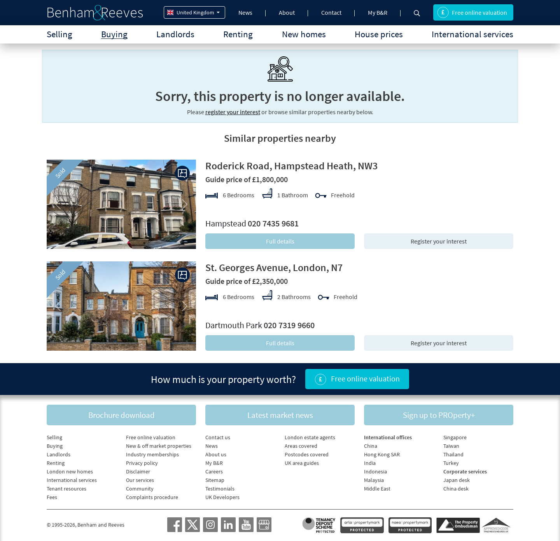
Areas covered (301, 445)
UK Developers (222, 497)
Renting (238, 34)
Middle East (377, 488)
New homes (304, 34)
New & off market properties (158, 445)
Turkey (451, 462)
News (245, 12)
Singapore (455, 437)
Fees (52, 497)
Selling (59, 34)
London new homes (70, 471)
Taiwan (451, 445)
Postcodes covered (307, 454)
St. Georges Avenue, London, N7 (274, 267)
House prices (379, 34)
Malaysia (374, 480)
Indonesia (375, 471)
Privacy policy (142, 462)
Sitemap (214, 480)
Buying (114, 34)
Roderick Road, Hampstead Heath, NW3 (291, 165)
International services (472, 34)
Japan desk (456, 480)
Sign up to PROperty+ (439, 415)
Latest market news (280, 415)
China (370, 445)
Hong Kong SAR (382, 454)
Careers (214, 471)
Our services (140, 480)
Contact (331, 12)
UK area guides (302, 462)
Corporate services (465, 471)
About (287, 12)
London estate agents (310, 437)
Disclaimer (138, 471)
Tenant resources (66, 488)
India (370, 462)
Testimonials (219, 488)
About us (215, 454)
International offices (388, 437)
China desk (456, 488)
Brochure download (121, 415)
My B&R (377, 12)
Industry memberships (152, 454)
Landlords (175, 34)
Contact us (217, 437)
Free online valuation (472, 12)
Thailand (453, 454)
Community (140, 488)
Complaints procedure (152, 497)
